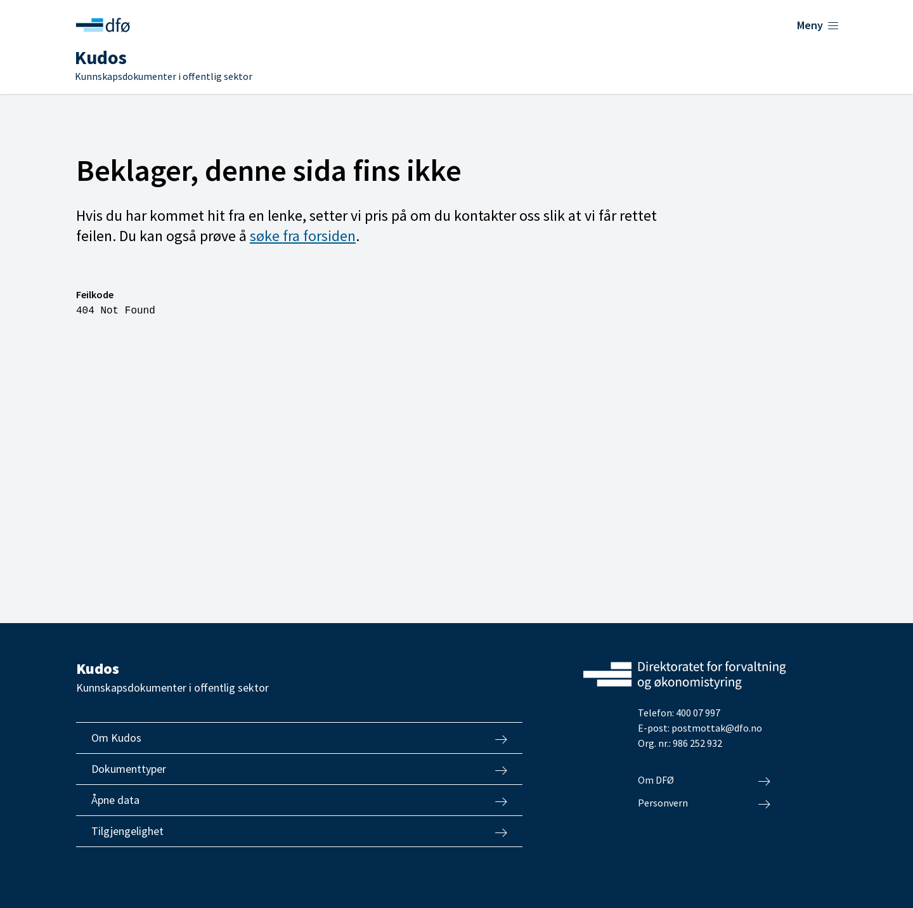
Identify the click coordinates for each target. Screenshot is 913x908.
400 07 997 (698, 712)
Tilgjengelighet (299, 831)
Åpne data (299, 800)
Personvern (704, 803)
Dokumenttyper (299, 769)
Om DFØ (704, 780)
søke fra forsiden (303, 236)
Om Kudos (299, 738)
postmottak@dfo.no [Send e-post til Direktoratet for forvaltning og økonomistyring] (716, 727)
